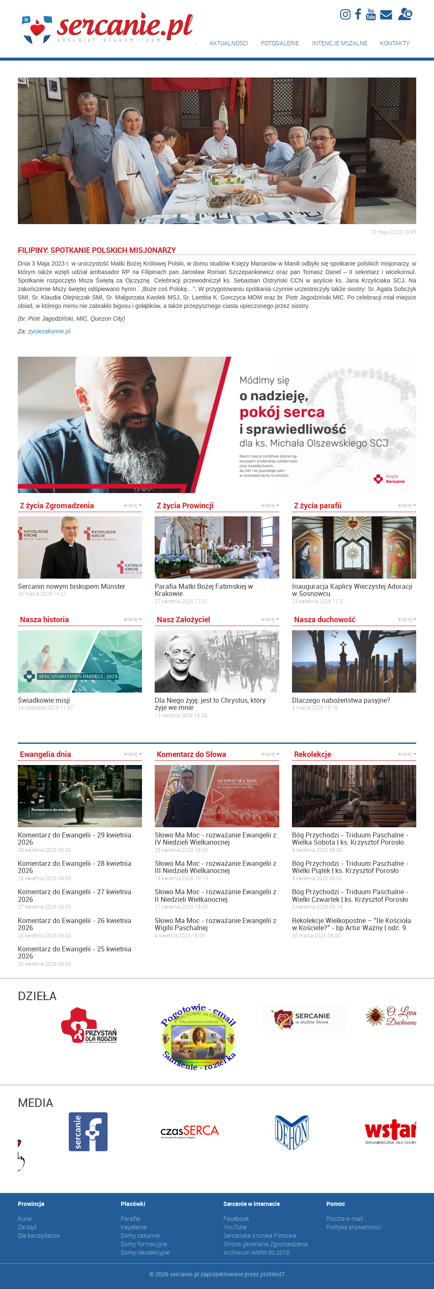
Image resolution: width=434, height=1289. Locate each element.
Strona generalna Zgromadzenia (265, 1244)
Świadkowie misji (44, 700)
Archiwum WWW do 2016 (256, 1252)
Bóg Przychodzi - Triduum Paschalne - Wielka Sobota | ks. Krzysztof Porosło (350, 839)
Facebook (236, 1218)
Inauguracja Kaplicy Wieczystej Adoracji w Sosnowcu (352, 590)
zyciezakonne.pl (49, 331)
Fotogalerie (280, 43)
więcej (133, 505)
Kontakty (395, 43)
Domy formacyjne (144, 1244)
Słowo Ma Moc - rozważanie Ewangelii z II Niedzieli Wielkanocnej (215, 895)
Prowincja (31, 1204)
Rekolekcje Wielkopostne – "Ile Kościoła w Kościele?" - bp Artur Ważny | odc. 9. (351, 924)
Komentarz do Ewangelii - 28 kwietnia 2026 (74, 867)
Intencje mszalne (339, 43)
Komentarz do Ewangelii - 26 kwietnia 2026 (74, 924)
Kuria (25, 1218)
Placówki (133, 1204)
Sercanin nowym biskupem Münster (71, 586)
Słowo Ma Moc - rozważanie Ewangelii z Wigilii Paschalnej (215, 924)
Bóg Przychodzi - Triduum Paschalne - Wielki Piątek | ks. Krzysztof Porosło (350, 867)
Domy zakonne (140, 1235)
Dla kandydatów (39, 1235)
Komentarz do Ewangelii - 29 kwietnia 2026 (74, 839)
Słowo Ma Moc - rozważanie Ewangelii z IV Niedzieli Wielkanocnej (215, 839)
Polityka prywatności (353, 1227)
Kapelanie (134, 1227)
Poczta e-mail (344, 1218)
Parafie (130, 1218)
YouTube (235, 1227)
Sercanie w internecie (251, 1204)
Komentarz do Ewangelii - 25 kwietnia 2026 (74, 952)
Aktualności (228, 43)
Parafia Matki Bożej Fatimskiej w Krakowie (204, 590)
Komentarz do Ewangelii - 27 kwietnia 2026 (74, 895)
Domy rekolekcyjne (145, 1252)
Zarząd (27, 1227)
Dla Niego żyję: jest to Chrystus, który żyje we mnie (210, 704)
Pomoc (335, 1204)
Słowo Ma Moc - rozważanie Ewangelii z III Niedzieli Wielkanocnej (215, 867)
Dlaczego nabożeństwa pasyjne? (341, 700)
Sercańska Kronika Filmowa (259, 1235)
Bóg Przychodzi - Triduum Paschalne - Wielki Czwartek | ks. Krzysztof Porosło (350, 895)
